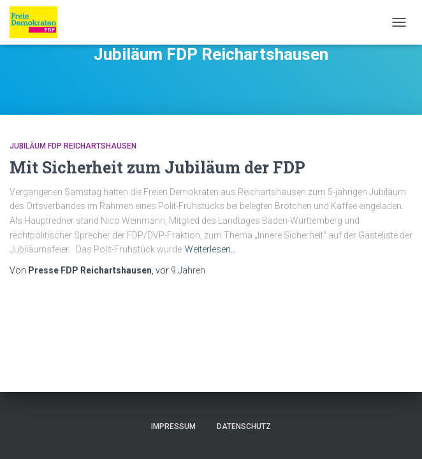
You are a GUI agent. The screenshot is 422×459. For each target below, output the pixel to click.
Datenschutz (244, 426)
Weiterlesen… (210, 249)
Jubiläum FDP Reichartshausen (73, 146)
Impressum (173, 426)
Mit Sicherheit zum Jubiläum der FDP (157, 167)
